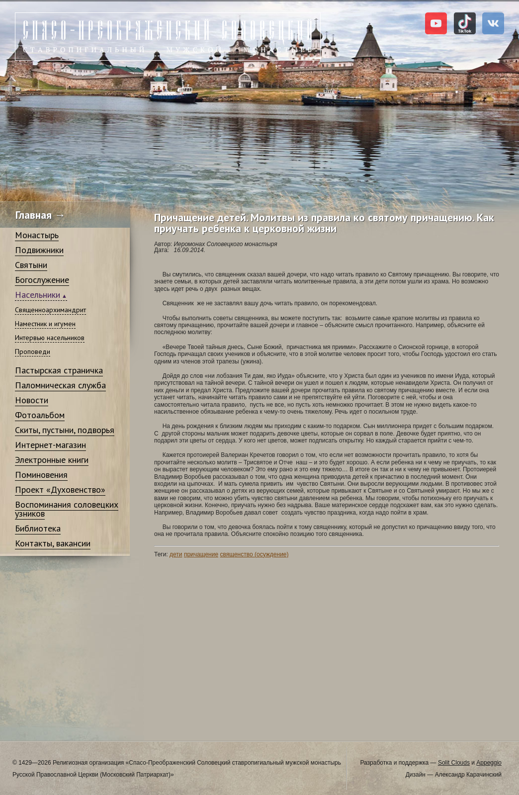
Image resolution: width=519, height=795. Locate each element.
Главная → (40, 215)
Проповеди (32, 351)
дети (176, 554)
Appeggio (489, 762)
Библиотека (38, 528)
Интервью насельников (50, 337)
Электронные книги (51, 459)
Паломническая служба (60, 385)
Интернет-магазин (50, 444)
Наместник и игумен (45, 323)
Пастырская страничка (59, 370)
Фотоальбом (40, 415)
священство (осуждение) (254, 554)
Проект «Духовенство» (60, 489)
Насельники (37, 294)
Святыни (31, 264)
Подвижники (39, 250)
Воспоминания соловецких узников (66, 509)
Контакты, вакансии (52, 543)
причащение (201, 554)
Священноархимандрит (50, 309)
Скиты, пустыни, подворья (64, 430)
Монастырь (37, 235)
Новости (31, 400)
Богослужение (42, 279)
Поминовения (41, 474)
